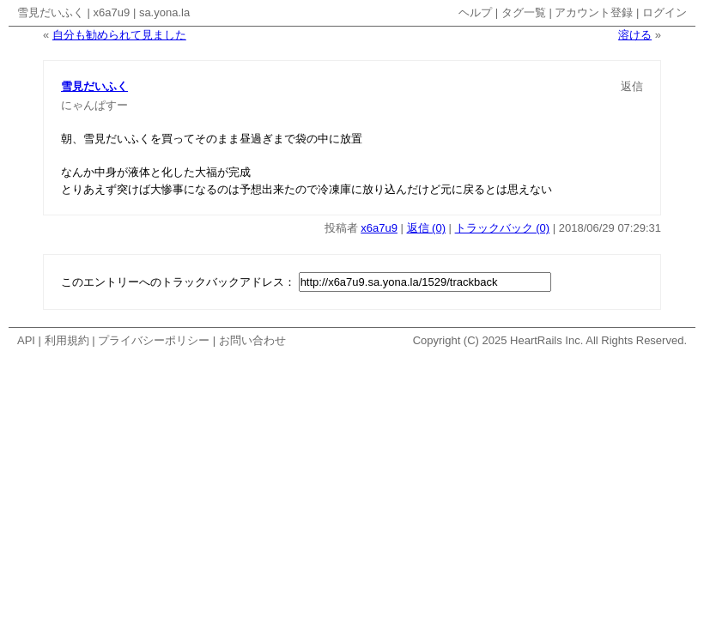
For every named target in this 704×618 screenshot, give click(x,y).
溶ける (635, 34)
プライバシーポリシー (153, 340)
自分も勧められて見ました (119, 34)
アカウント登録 (594, 12)
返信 (632, 86)
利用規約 (67, 340)
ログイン (664, 12)
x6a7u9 (112, 12)
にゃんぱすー (94, 105)
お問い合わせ (252, 340)
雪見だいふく (50, 12)
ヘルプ (475, 12)
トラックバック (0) (502, 227)
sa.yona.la (164, 12)
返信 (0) (426, 227)
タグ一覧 (523, 12)
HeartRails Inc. (546, 340)
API (26, 340)
